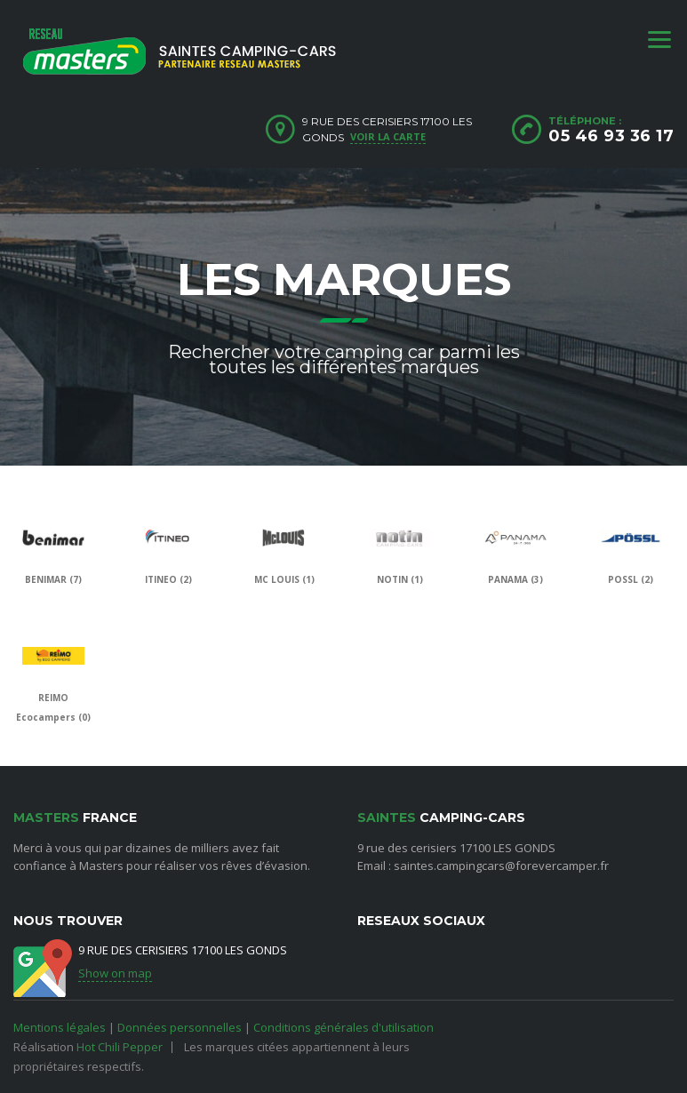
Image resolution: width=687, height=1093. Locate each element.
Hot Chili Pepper (119, 1047)
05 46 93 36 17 (611, 136)
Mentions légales (59, 1027)
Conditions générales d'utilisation (343, 1027)
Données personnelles (179, 1027)
